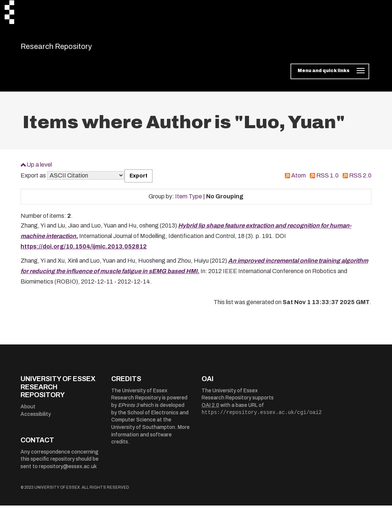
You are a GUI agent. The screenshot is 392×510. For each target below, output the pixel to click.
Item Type (188, 201)
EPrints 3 (128, 410)
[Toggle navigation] (329, 76)
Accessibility (36, 418)
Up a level (39, 169)
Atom (298, 180)
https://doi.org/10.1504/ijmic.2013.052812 (84, 251)
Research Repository (73, 49)
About (28, 411)
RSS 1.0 (327, 180)
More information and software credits (150, 439)
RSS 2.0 (360, 180)
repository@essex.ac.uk (68, 471)
